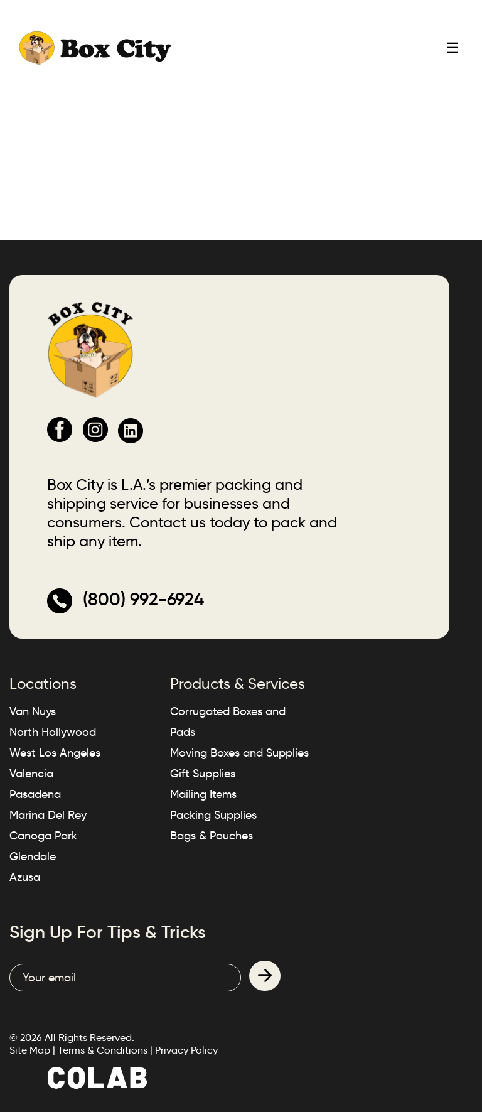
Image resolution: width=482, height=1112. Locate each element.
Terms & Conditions (102, 1050)
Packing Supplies (213, 815)
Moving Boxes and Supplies (239, 753)
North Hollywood (52, 732)
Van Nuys (32, 711)
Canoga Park (43, 836)
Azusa (24, 877)
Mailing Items (203, 794)
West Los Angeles (54, 753)
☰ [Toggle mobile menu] (452, 48)
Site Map (29, 1050)
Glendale (32, 856)
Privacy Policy (186, 1050)
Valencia (31, 773)
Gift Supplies (202, 773)
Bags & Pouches (211, 836)
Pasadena (35, 794)
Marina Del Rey (48, 815)
